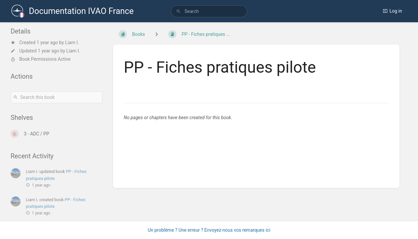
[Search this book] (57, 97)
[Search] (178, 11)
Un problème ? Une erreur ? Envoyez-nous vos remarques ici (209, 230)
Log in (392, 11)
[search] (209, 11)
